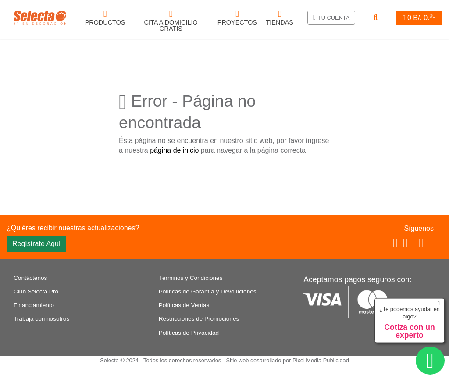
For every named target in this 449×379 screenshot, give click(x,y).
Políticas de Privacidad (189, 332)
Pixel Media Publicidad (320, 360)
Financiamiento (34, 305)
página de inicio (174, 150)
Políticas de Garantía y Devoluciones (208, 291)
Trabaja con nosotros (41, 318)
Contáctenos (30, 278)
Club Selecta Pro (36, 291)
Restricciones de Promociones (199, 318)
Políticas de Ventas (184, 305)
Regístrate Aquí (36, 243)
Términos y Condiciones (191, 278)
